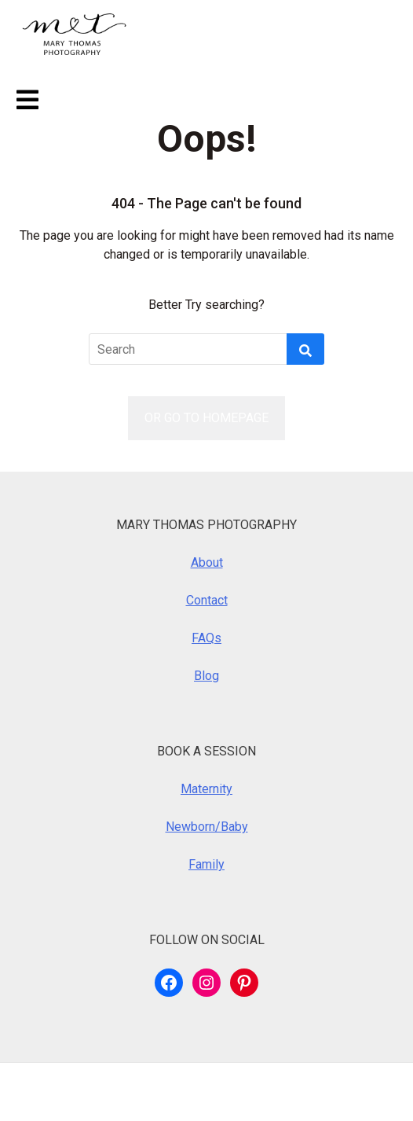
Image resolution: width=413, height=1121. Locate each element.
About (207, 562)
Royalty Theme (308, 1091)
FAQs (206, 637)
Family (206, 864)
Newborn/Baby (207, 826)
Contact (207, 600)
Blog (206, 675)
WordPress (115, 1091)
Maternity (206, 788)
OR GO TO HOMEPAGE (206, 417)
